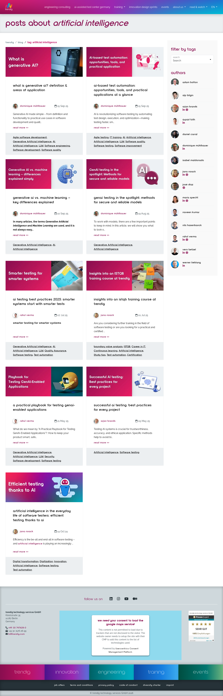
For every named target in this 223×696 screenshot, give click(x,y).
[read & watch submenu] (198, 7)
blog (20, 42)
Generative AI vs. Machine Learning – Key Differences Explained (41, 200)
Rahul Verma (23, 315)
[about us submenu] (179, 7)
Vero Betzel (189, 249)
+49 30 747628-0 (17, 628)
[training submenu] (119, 7)
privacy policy (106, 685)
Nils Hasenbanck (192, 225)
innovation (67, 672)
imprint (170, 685)
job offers (59, 685)
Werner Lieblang (192, 262)
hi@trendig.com (16, 634)
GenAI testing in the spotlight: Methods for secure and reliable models (124, 200)
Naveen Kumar (191, 212)
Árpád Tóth (189, 120)
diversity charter (152, 685)
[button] (214, 7)
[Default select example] (192, 59)
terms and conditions (81, 685)
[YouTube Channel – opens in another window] (127, 599)
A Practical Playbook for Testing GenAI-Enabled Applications (44, 408)
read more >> (20, 128)
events (200, 672)
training (156, 672)
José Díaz (188, 184)
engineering (111, 672)
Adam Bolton (190, 82)
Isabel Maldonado (193, 160)
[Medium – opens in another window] (135, 599)
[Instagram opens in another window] (119, 599)
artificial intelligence (30, 544)
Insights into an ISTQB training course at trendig (125, 302)
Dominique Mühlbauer (29, 106)
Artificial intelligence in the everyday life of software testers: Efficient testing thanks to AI (42, 515)
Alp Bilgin (188, 95)
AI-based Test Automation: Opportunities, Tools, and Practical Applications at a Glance (120, 90)
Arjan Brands (105, 421)
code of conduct (128, 685)
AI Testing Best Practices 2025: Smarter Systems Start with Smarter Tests (44, 302)
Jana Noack (104, 315)
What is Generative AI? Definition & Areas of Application (40, 88)
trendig (10, 42)
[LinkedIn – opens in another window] (111, 599)
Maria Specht (190, 197)
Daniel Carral (190, 134)
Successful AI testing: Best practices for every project (123, 408)
